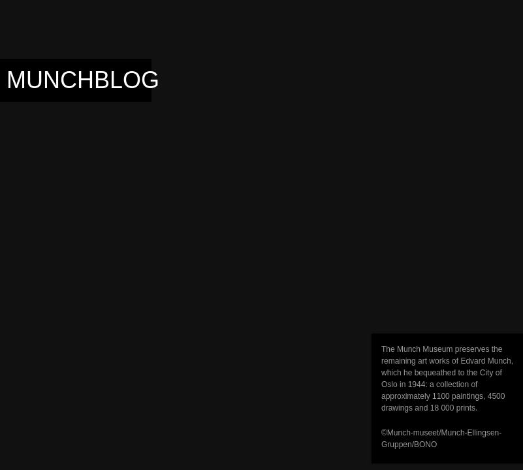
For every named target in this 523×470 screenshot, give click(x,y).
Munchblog (83, 80)
